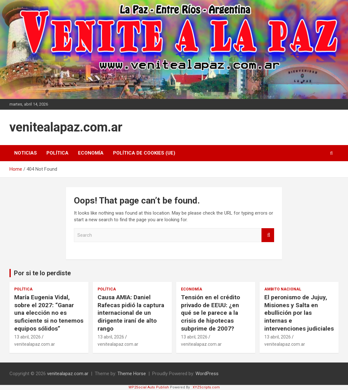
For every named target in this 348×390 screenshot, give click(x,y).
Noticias (25, 153)
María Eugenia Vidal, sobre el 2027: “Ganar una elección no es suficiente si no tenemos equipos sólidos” (48, 313)
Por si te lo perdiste (42, 273)
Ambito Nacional (282, 289)
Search (267, 235)
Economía (91, 153)
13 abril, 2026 (27, 336)
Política (57, 153)
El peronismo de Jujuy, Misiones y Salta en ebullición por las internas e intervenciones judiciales (299, 313)
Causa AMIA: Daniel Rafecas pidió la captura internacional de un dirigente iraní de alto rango (131, 313)
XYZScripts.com (206, 387)
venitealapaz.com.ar (66, 127)
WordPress (207, 373)
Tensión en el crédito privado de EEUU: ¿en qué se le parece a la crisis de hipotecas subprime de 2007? (210, 313)
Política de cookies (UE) (144, 153)
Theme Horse (131, 373)
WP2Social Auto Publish (149, 387)
